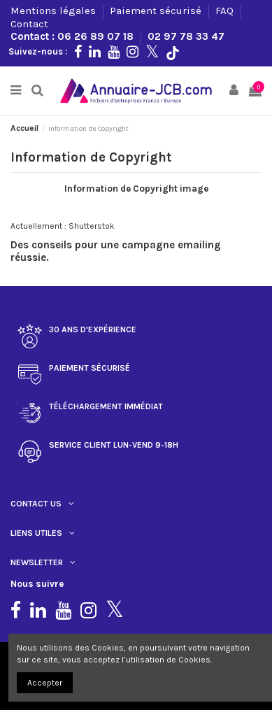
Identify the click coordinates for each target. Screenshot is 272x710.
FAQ (225, 10)
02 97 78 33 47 (186, 36)
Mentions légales (54, 10)
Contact (29, 23)
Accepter (44, 683)
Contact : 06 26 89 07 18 (73, 36)
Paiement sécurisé (157, 10)
